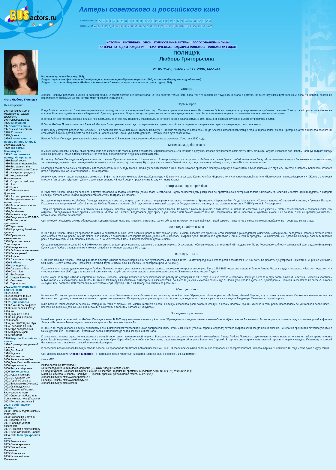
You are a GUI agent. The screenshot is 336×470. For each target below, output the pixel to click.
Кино (31, 13)
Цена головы (19, 302)
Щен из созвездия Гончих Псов (20, 288)
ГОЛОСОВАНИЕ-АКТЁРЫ (171, 42)
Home (34, 24)
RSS (51, 24)
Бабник (15, 262)
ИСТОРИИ (113, 42)
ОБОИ (147, 42)
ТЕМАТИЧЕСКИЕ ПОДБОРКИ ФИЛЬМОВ (176, 47)
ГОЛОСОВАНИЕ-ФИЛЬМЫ (211, 42)
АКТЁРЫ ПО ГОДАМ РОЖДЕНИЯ (123, 47)
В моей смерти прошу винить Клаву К (20, 140)
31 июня (16, 132)
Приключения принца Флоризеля (17, 156)
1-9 (203, 26)
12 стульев (18, 122)
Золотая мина (20, 126)
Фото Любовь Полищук (20, 99)
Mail (40, 25)
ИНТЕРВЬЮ (131, 42)
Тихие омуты (19, 371)
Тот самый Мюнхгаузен (15, 149)
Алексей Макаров (81, 353)
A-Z (208, 20)
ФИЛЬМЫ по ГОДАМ (221, 47)
